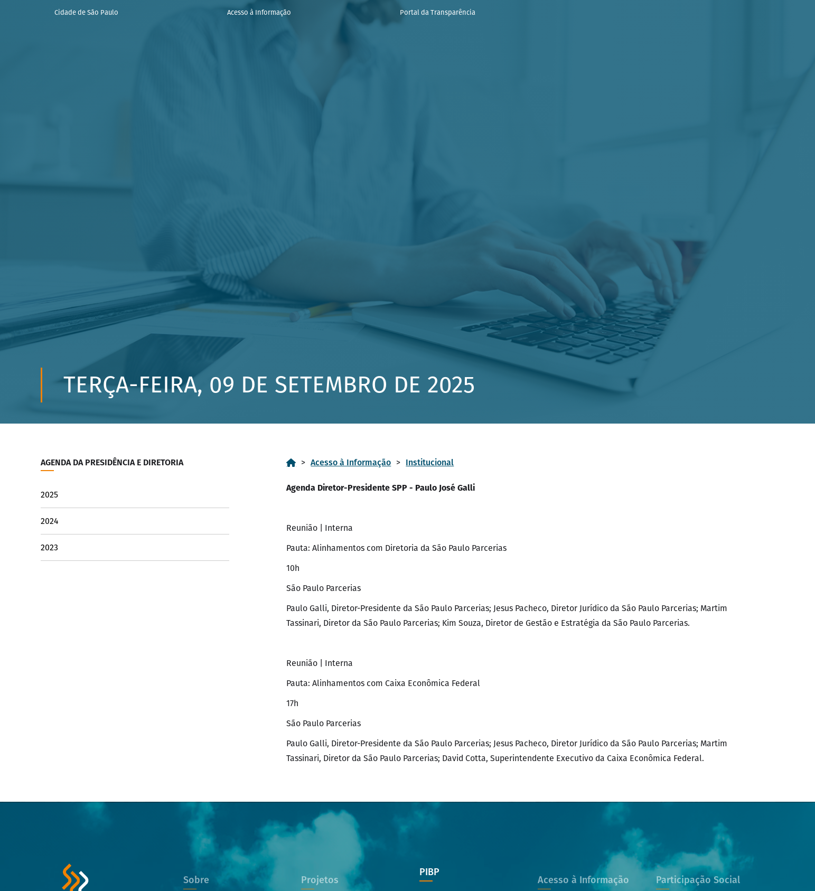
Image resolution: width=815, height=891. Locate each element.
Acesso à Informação (259, 12)
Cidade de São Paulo (86, 12)
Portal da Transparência (437, 12)
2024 (50, 521)
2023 (49, 547)
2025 (49, 495)
